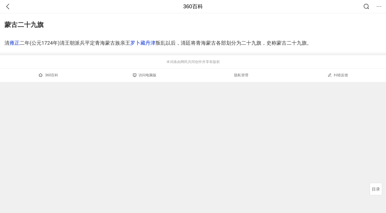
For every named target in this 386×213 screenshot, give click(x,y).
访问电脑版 (144, 75)
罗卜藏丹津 (142, 43)
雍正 (14, 43)
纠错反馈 (338, 75)
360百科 (193, 6)
